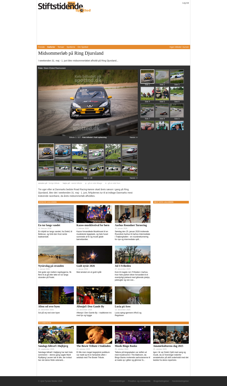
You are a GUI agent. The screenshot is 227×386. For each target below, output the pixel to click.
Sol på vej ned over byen (49, 313)
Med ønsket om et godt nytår (89, 272)
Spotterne (71, 47)
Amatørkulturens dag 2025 (168, 346)
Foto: (41, 68)
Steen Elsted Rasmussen (55, 68)
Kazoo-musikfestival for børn (92, 225)
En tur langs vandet (49, 225)
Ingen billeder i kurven (179, 47)
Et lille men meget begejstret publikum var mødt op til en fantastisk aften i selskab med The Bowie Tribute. (93, 355)
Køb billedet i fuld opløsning (94, 137)
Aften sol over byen (49, 306)
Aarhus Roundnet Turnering (131, 225)
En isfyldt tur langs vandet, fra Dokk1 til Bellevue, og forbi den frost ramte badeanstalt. (55, 234)
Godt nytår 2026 (85, 265)
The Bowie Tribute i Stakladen (93, 346)
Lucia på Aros (123, 306)
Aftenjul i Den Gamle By (90, 306)
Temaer (61, 47)
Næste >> (134, 137)
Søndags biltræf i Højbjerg (53, 346)
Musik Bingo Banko (126, 346)
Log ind (185, 3)
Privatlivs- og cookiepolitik (139, 381)
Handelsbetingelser (180, 381)
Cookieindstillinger (117, 381)
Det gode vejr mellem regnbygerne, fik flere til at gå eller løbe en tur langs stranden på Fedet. (54, 275)
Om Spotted (83, 47)
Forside (41, 47)
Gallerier (51, 47)
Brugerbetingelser (161, 381)
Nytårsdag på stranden (51, 265)
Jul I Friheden (123, 265)
